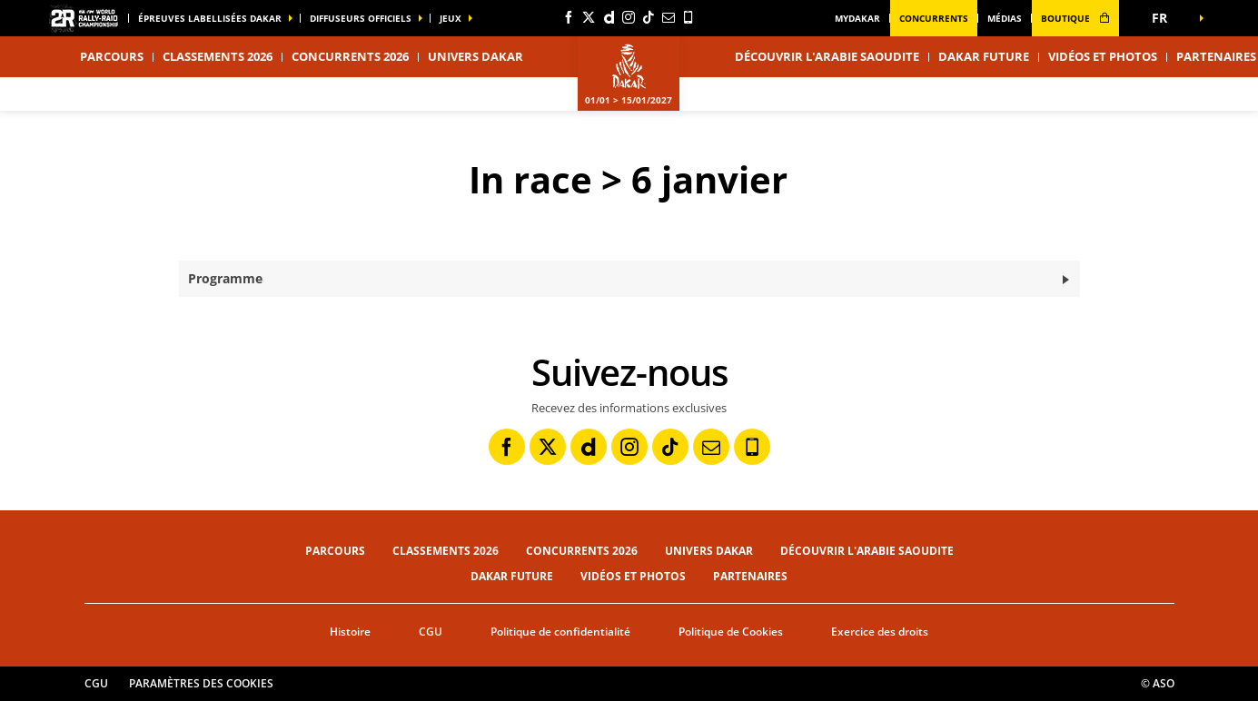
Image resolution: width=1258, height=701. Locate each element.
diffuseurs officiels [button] (360, 18)
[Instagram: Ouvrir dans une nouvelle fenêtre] (628, 17)
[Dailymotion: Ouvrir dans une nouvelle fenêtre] (608, 17)
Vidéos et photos (1102, 56)
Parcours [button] (112, 56)
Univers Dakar (709, 550)
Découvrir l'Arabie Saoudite (827, 56)
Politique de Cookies (731, 631)
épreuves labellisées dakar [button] (210, 18)
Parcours (335, 550)
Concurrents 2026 (350, 56)
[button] (1165, 18)
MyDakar (857, 18)
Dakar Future (983, 56)
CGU (430, 631)
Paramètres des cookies (201, 683)
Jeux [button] (450, 18)
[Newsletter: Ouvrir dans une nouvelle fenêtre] (668, 17)
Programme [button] (225, 278)
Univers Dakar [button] (475, 56)
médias (1004, 18)
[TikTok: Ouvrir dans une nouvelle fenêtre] (648, 17)
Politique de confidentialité (560, 631)
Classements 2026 (217, 56)
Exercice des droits (879, 631)
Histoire (350, 631)
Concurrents (933, 18)
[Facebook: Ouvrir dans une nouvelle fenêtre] (568, 17)
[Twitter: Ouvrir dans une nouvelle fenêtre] (588, 17)
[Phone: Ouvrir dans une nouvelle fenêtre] (688, 17)
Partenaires (750, 576)
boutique (1075, 18)
